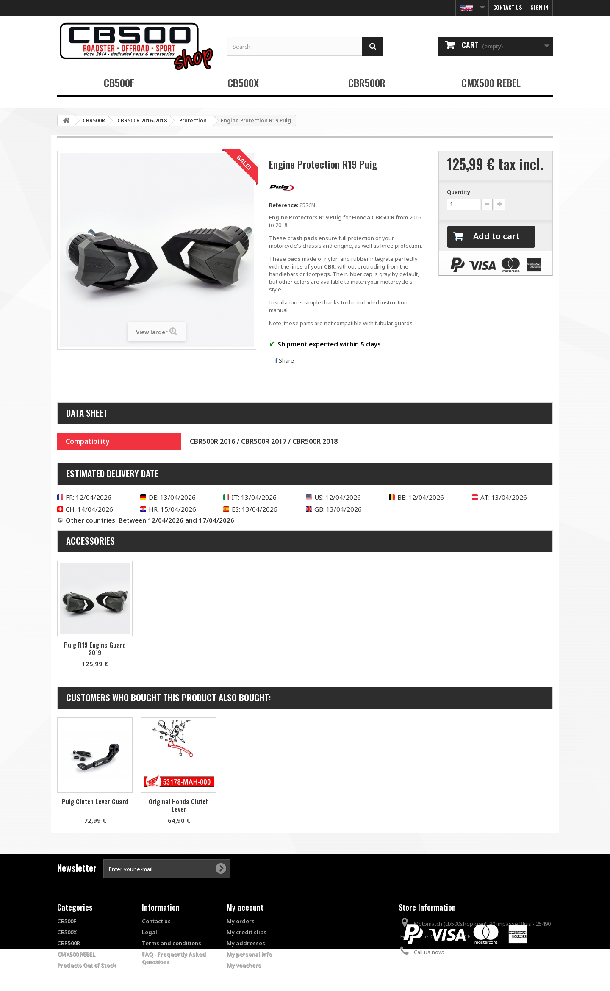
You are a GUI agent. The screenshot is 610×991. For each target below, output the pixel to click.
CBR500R (366, 82)
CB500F (119, 82)
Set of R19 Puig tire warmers (95, 648)
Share (284, 360)
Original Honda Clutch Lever (263, 805)
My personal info (249, 954)
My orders (241, 921)
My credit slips (246, 932)
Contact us (507, 7)
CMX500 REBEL (491, 82)
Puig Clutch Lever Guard (179, 801)
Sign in (539, 7)
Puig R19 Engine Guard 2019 (179, 648)
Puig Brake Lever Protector (95, 801)
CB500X (243, 82)
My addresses (246, 943)
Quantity (458, 192)
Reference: (283, 205)
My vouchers (244, 965)
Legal (149, 932)
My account (245, 907)
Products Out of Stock (86, 965)
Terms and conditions (171, 943)
